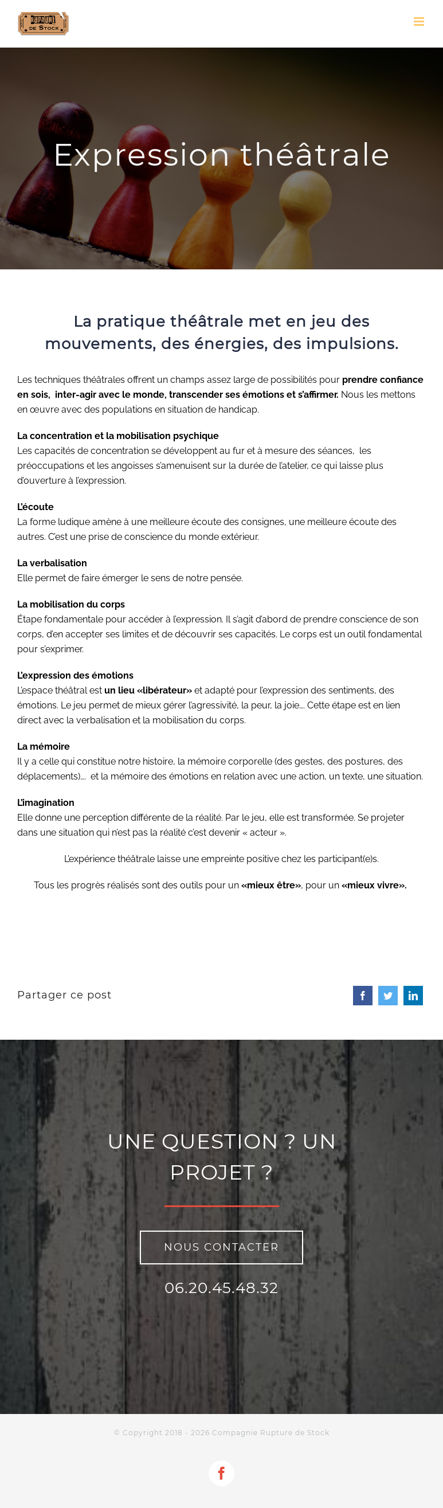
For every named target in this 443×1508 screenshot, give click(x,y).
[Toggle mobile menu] (420, 21)
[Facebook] (362, 995)
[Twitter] (388, 995)
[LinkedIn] (413, 995)
